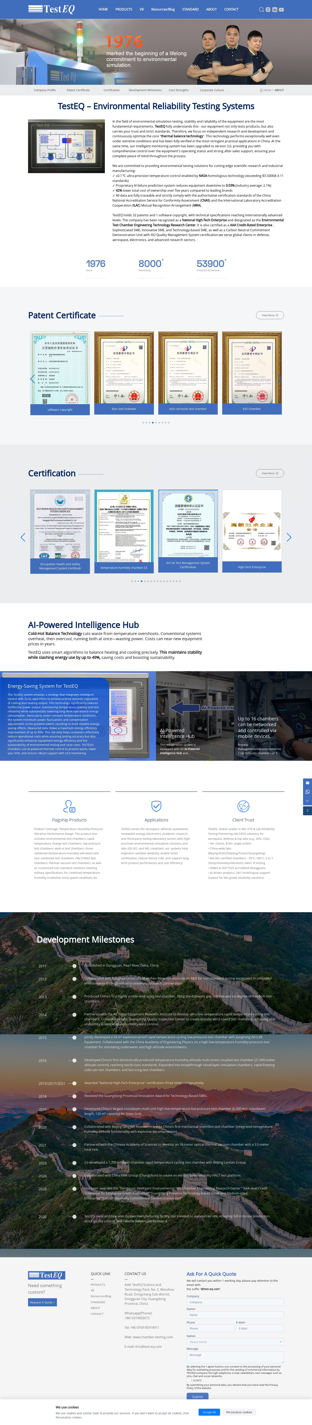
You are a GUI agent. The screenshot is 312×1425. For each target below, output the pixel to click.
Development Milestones (145, 90)
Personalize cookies (239, 1412)
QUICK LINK (100, 1273)
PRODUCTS (98, 1284)
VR (92, 1290)
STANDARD (98, 1302)
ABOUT (279, 90)
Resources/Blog (101, 1296)
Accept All (209, 1412)
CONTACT (97, 1314)
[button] (279, 379)
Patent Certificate (78, 90)
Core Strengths (179, 90)
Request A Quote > (42, 1302)
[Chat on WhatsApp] (307, 791)
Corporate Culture (212, 90)
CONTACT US (135, 1273)
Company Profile (45, 90)
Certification (112, 90)
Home (267, 90)
